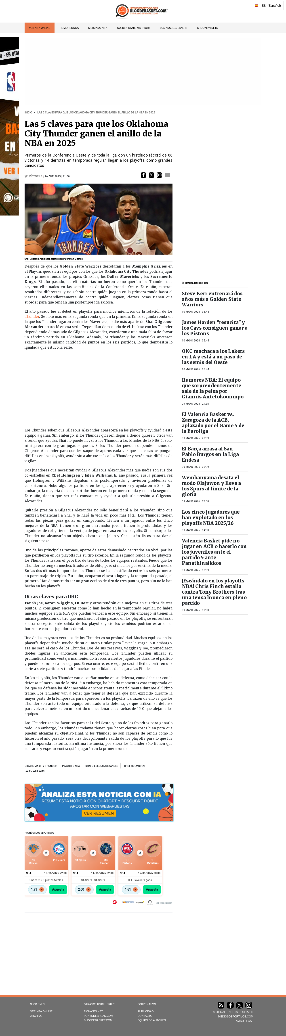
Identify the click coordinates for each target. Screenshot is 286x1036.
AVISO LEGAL (244, 1021)
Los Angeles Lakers (173, 27)
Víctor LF (35, 176)
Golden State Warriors (133, 27)
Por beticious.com (164, 903)
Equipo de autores (151, 1020)
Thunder (32, 316)
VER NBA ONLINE (39, 27)
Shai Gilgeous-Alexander (101, 766)
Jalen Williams (34, 771)
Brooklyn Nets (207, 27)
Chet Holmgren (134, 766)
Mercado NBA (97, 27)
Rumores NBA (69, 27)
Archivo (36, 1015)
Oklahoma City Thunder (41, 766)
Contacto (144, 1015)
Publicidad (145, 1011)
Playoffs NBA (71, 766)
